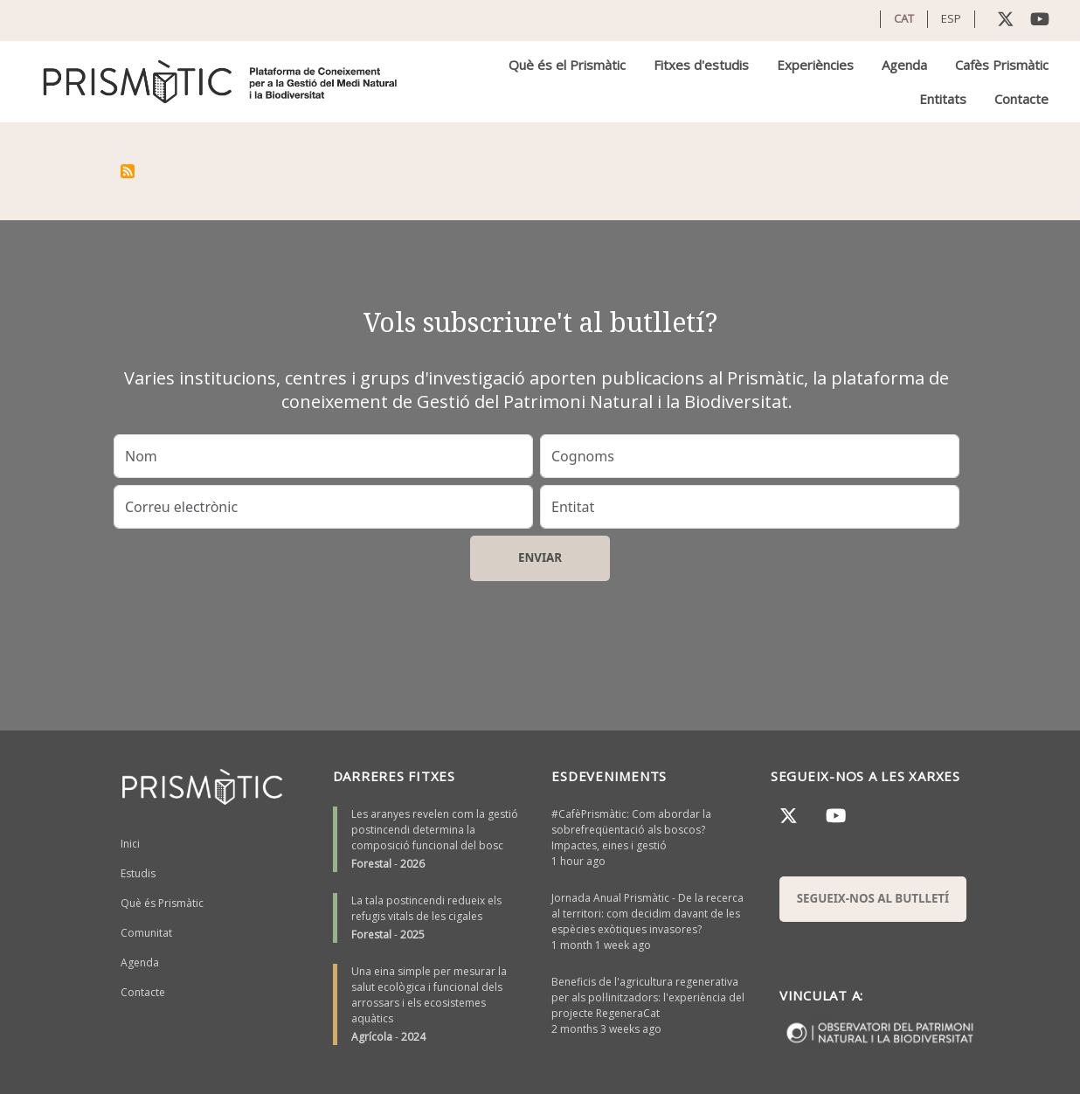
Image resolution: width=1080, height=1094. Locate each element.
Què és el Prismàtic (567, 64)
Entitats (942, 98)
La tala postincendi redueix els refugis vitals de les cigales (426, 908)
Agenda (904, 64)
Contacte (1021, 98)
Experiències (815, 64)
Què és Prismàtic (162, 903)
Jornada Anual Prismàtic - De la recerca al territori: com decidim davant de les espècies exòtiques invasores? (647, 913)
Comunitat (146, 932)
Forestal (371, 863)
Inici (130, 843)
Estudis (138, 873)
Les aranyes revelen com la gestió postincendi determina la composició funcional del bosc (434, 830)
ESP (951, 18)
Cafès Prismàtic (1002, 64)
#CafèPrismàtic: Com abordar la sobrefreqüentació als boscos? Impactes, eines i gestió (631, 830)
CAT (904, 18)
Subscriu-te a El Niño (128, 171)
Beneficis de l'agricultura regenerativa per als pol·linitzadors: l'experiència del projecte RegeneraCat (647, 997)
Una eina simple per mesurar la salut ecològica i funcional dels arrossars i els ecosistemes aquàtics (429, 995)
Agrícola (371, 1036)
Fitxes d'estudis (701, 64)
